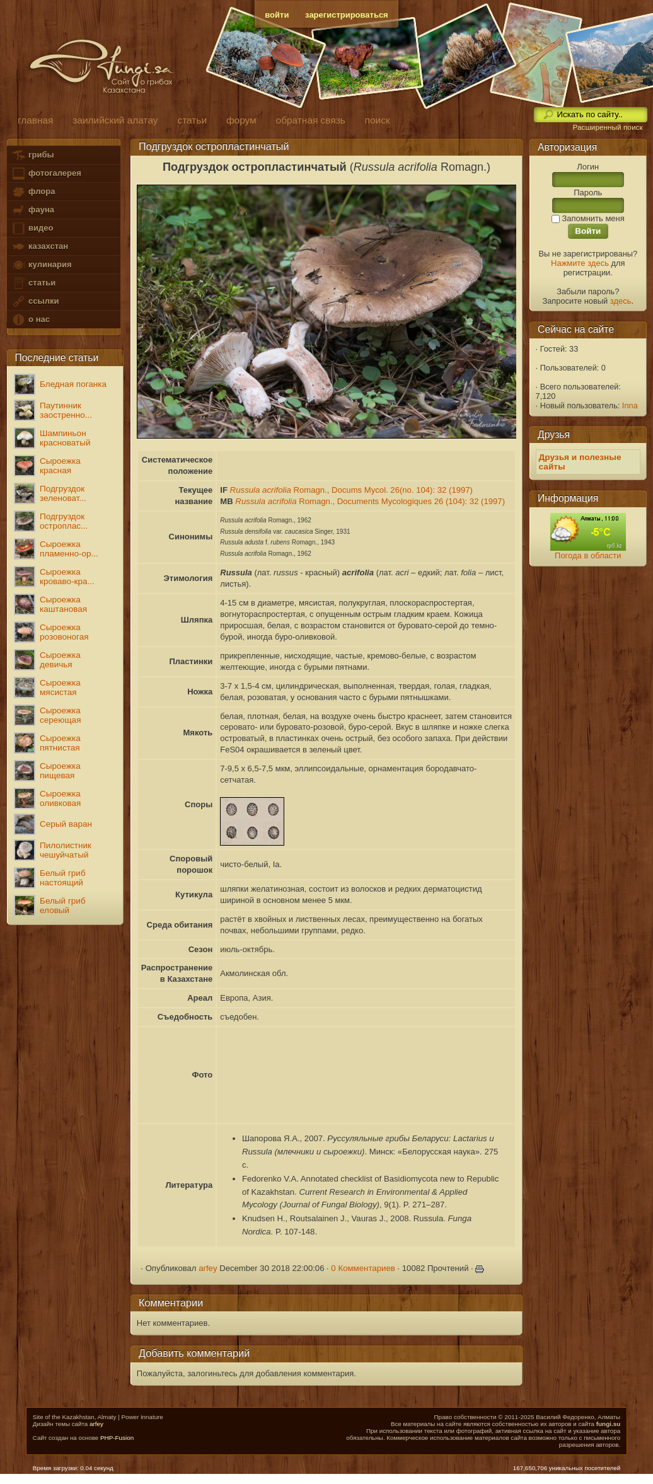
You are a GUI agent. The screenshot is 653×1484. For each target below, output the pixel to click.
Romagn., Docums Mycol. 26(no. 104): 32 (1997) (351, 490)
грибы (32, 155)
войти (277, 15)
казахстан (40, 247)
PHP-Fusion (117, 1437)
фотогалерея (46, 173)
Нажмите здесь (580, 263)
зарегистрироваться (346, 15)
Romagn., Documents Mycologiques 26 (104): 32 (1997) (370, 501)
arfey (208, 1268)
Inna (630, 405)
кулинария (41, 265)
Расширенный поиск (607, 127)
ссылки (35, 301)
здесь (621, 301)
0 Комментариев (363, 1268)
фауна (33, 210)
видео (32, 228)
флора (33, 192)
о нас (30, 320)
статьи (33, 283)
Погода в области (588, 555)
